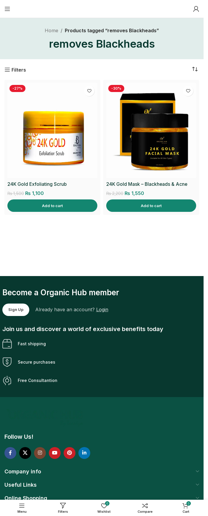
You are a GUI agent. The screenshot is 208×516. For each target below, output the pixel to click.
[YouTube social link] (55, 453)
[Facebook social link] (10, 453)
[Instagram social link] (40, 453)
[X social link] (25, 453)
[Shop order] (194, 69)
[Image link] (45, 417)
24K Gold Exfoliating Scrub (37, 184)
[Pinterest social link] (69, 453)
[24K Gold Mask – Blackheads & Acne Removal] (151, 130)
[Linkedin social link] (84, 453)
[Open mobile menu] (7, 9)
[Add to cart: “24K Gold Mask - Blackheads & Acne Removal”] (151, 205)
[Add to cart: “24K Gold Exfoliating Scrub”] (52, 205)
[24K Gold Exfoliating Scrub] (52, 130)
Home (51, 30)
